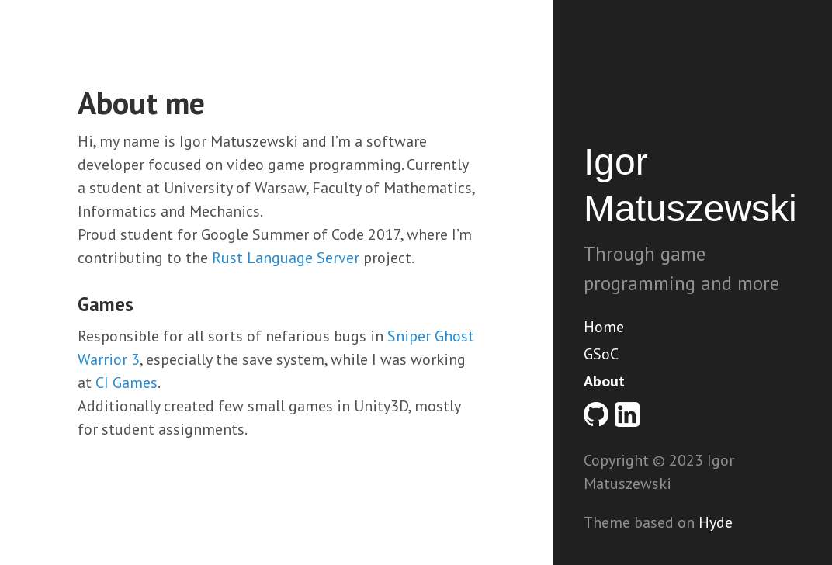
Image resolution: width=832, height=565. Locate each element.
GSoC (601, 354)
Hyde (716, 522)
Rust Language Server (285, 258)
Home (604, 327)
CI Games (126, 383)
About (604, 381)
